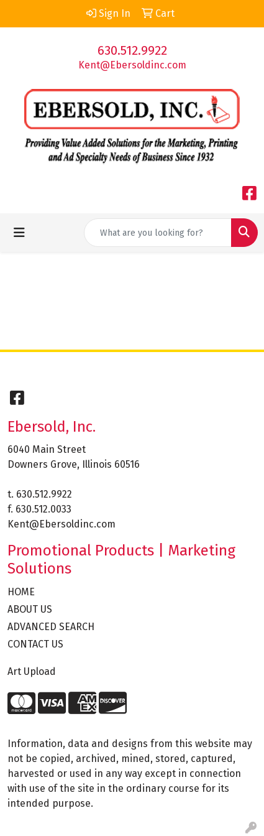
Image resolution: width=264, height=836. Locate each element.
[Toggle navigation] (19, 232)
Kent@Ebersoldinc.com (132, 65)
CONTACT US (35, 644)
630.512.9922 (132, 50)
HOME (21, 592)
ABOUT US (29, 609)
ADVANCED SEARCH (50, 627)
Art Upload (31, 671)
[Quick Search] (158, 232)
